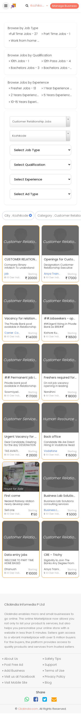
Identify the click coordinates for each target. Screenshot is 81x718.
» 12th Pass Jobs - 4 (56, 61)
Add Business (14, 670)
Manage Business (64, 6)
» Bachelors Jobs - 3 (24, 68)
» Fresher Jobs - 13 (22, 88)
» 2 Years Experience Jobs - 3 (24, 95)
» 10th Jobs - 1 (19, 61)
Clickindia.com (28, 709)
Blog (48, 682)
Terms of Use (54, 670)
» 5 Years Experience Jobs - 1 (57, 95)
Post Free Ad (13, 665)
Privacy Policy (55, 676)
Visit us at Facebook (19, 676)
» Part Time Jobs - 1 (56, 34)
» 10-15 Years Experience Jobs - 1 (24, 102)
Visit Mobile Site (15, 682)
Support (51, 665)
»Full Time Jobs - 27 (23, 34)
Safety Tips (53, 659)
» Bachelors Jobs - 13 (57, 68)
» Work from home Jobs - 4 (24, 40)
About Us (11, 659)
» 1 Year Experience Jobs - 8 (57, 88)
